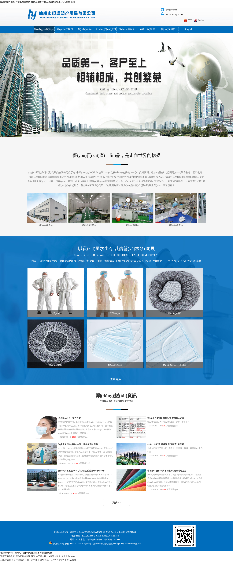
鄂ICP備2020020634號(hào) (129, 544)
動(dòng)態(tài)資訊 (106, 29)
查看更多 (115, 379)
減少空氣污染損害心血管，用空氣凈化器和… (79, 444)
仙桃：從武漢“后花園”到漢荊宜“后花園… (166, 444)
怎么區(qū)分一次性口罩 (69, 418)
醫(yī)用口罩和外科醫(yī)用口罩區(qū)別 (165, 418)
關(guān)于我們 (65, 29)
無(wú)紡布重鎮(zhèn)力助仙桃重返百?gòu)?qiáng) (81, 471)
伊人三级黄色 (18, 560)
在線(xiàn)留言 (147, 29)
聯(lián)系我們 (168, 29)
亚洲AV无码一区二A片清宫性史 (52, 560)
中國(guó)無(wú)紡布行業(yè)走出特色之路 (166, 471)
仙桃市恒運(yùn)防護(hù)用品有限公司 (87, 532)
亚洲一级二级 (31, 560)
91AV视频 (71, 560)
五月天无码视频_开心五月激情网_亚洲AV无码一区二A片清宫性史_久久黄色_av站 (37, 2)
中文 (190, 20)
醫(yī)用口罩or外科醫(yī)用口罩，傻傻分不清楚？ (168, 422)
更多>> (116, 502)
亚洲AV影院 (5, 560)
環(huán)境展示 (127, 29)
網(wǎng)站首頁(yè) (44, 29)
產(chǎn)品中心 (85, 29)
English (200, 20)
